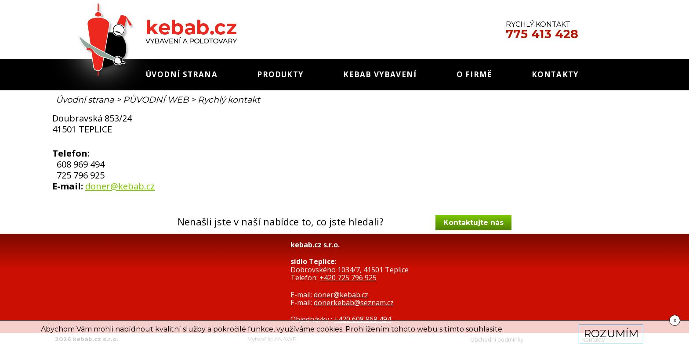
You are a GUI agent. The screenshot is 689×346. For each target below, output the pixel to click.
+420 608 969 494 (362, 319)
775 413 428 (542, 34)
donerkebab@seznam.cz (354, 302)
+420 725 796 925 (348, 277)
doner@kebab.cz (120, 186)
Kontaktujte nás (473, 222)
